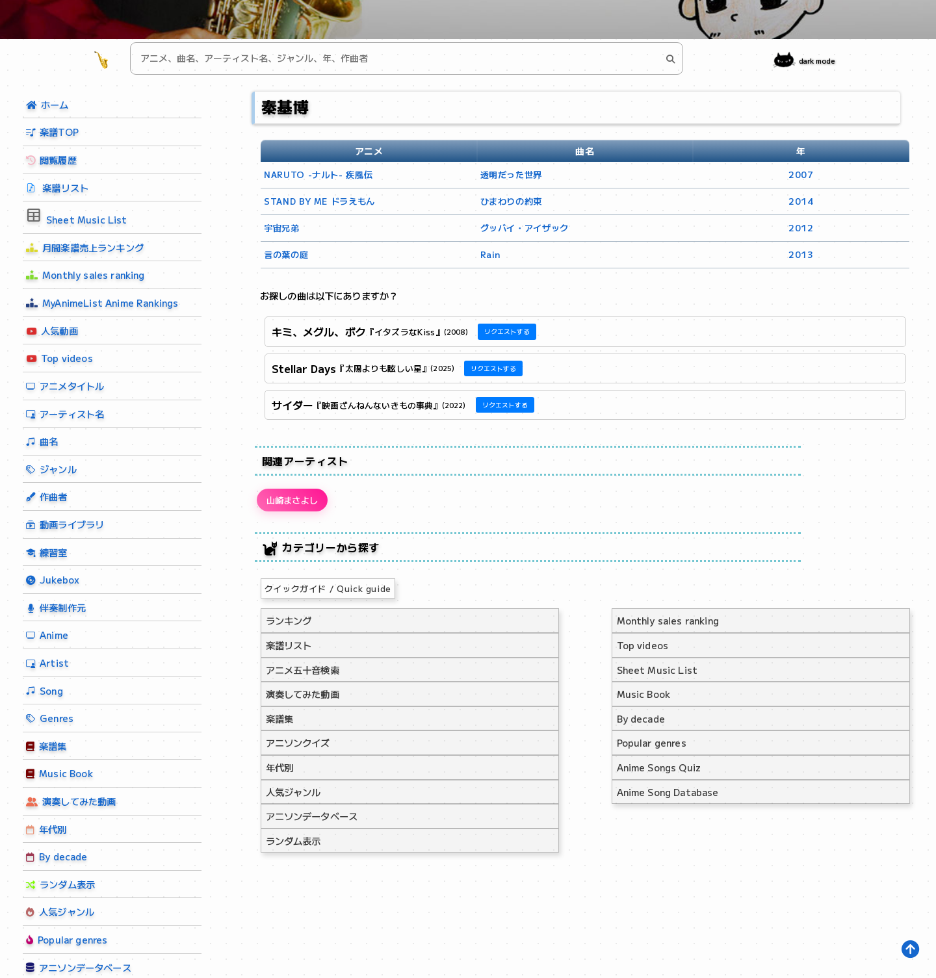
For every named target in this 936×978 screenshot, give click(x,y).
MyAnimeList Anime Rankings (102, 302)
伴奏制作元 (56, 607)
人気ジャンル (58, 912)
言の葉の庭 (286, 254)
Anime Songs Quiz (659, 771)
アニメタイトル (65, 385)
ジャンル (51, 469)
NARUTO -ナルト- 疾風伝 (318, 174)
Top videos (58, 358)
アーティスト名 (65, 413)
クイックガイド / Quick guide (328, 592)
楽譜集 (46, 746)
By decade (57, 856)
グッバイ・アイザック (524, 228)
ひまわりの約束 (511, 201)
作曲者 (47, 496)
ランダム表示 (59, 884)
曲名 (42, 441)
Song (44, 690)
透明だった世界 (511, 174)
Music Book (59, 773)
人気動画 (50, 331)
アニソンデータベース (312, 820)
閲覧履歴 (51, 159)
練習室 (47, 552)
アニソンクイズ (298, 746)
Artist (47, 662)
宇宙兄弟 (282, 228)
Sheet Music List (76, 216)
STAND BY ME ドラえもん (319, 201)
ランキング (289, 624)
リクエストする (507, 331)
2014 (801, 201)
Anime (47, 634)
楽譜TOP (52, 131)
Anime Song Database (668, 796)
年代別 (46, 829)
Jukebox (52, 579)
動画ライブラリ (65, 524)
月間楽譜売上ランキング (85, 247)
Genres (49, 718)
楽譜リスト (57, 187)
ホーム (47, 104)
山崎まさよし (296, 502)
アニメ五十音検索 (302, 673)
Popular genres (65, 940)
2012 (801, 228)
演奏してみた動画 (71, 798)
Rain (490, 254)
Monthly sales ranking (85, 274)
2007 (801, 174)
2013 (801, 254)
